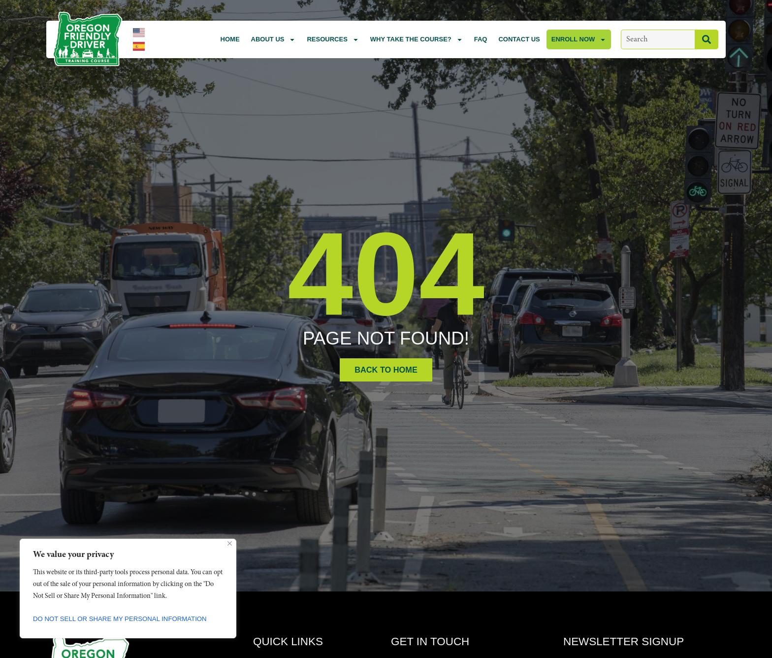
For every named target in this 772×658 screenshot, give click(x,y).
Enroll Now (579, 40)
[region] (128, 588)
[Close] (229, 543)
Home (230, 39)
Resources (332, 40)
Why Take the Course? (416, 40)
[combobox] (658, 39)
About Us (273, 40)
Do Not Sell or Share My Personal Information (125, 619)
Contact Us (519, 39)
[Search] (706, 39)
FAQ (480, 39)
